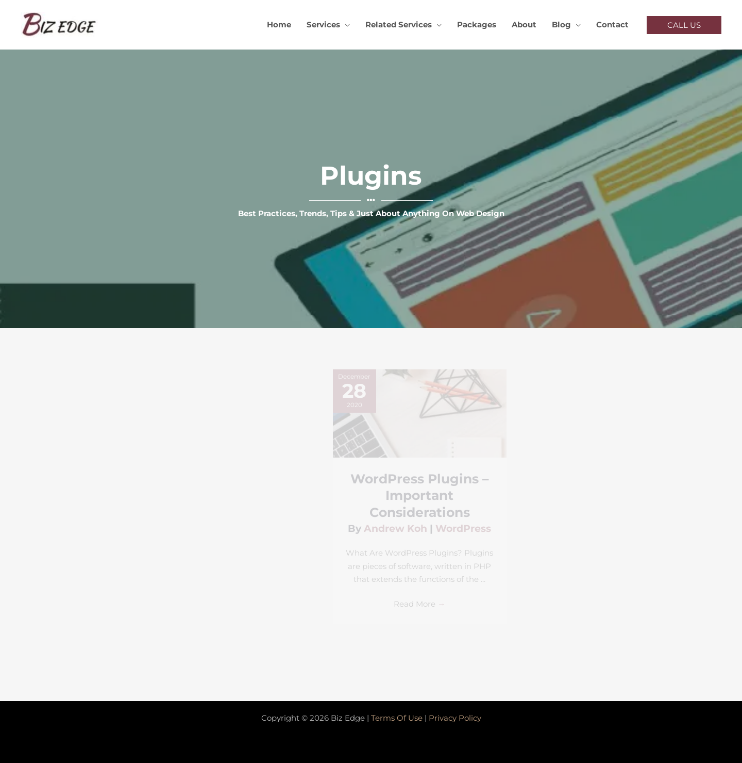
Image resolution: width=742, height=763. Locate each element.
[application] (345, 25)
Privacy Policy (455, 718)
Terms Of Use (397, 718)
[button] (684, 25)
